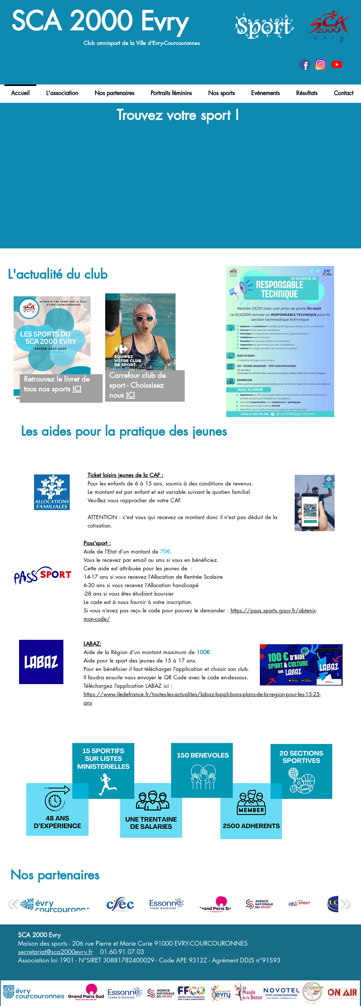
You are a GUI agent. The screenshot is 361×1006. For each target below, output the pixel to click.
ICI (77, 389)
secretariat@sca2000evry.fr (55, 952)
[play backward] (13, 904)
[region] (58, 369)
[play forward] (344, 904)
